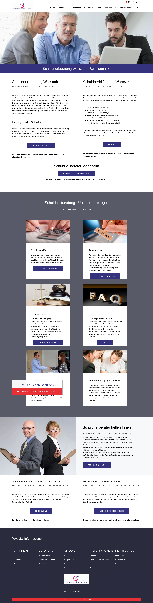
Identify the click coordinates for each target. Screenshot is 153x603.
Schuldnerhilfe (79, 7)
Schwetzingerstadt (46, 555)
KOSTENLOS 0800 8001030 (112, 511)
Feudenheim (18, 555)
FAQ (137, 7)
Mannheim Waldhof (47, 560)
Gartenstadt (18, 560)
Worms (92, 568)
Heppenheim (69, 568)
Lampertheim (95, 555)
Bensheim (68, 555)
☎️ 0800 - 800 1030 (132, 2)
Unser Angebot (64, 7)
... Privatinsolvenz (105, 276)
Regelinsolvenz (110, 7)
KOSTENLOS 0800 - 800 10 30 (76, 173)
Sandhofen (17, 568)
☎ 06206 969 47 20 (41, 145)
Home (52, 7)
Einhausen (68, 564)
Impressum (119, 555)
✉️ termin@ (41, 511)
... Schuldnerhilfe (48, 268)
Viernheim (94, 564)
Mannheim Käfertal (21, 564)
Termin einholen (126, 7)
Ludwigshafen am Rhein (100, 560)
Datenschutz (120, 560)
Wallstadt (43, 564)
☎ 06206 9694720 (72, 592)
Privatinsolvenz (94, 7)
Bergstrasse (69, 560)
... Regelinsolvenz (47, 342)
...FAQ (105, 342)
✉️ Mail (112, 144)
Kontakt (118, 564)
